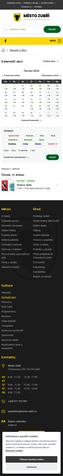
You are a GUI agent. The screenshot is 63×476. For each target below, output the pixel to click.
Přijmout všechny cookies (32, 459)
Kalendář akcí (8, 297)
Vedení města (8, 230)
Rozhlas (12, 144)
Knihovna (12, 140)
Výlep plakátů (8, 321)
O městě (5, 216)
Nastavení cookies (14, 450)
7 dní (32, 150)
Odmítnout (32, 467)
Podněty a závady (42, 249)
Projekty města (9, 235)
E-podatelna (39, 271)
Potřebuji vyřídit (41, 216)
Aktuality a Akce (18, 50)
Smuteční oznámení (11, 225)
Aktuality (6, 292)
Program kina (8, 311)
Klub (53, 135)
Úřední (38, 144)
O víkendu (23, 150)
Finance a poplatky (43, 239)
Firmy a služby (9, 262)
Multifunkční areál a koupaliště (11, 346)
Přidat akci (50, 61)
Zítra (13, 150)
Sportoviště (7, 335)
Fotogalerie (7, 325)
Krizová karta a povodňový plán (15, 256)
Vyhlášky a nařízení (11, 244)
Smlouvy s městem (11, 249)
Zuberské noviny (10, 220)
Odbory (37, 230)
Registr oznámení (42, 276)
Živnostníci (39, 262)
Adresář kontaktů (10, 267)
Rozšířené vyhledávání (16, 157)
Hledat (52, 29)
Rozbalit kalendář (32, 120)
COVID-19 (52, 144)
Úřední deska (40, 225)
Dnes (6, 150)
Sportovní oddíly (10, 340)
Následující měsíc (51, 75)
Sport (41, 140)
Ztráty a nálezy (41, 244)
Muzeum (28, 140)
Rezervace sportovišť (12, 330)
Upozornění (13, 135)
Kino (42, 135)
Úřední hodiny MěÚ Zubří (46, 220)
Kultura (29, 135)
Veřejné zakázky (9, 239)
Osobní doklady (41, 235)
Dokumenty (39, 267)
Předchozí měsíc (11, 75)
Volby (25, 144)
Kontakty (8, 357)
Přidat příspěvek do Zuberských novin (43, 256)
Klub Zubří (6, 306)
